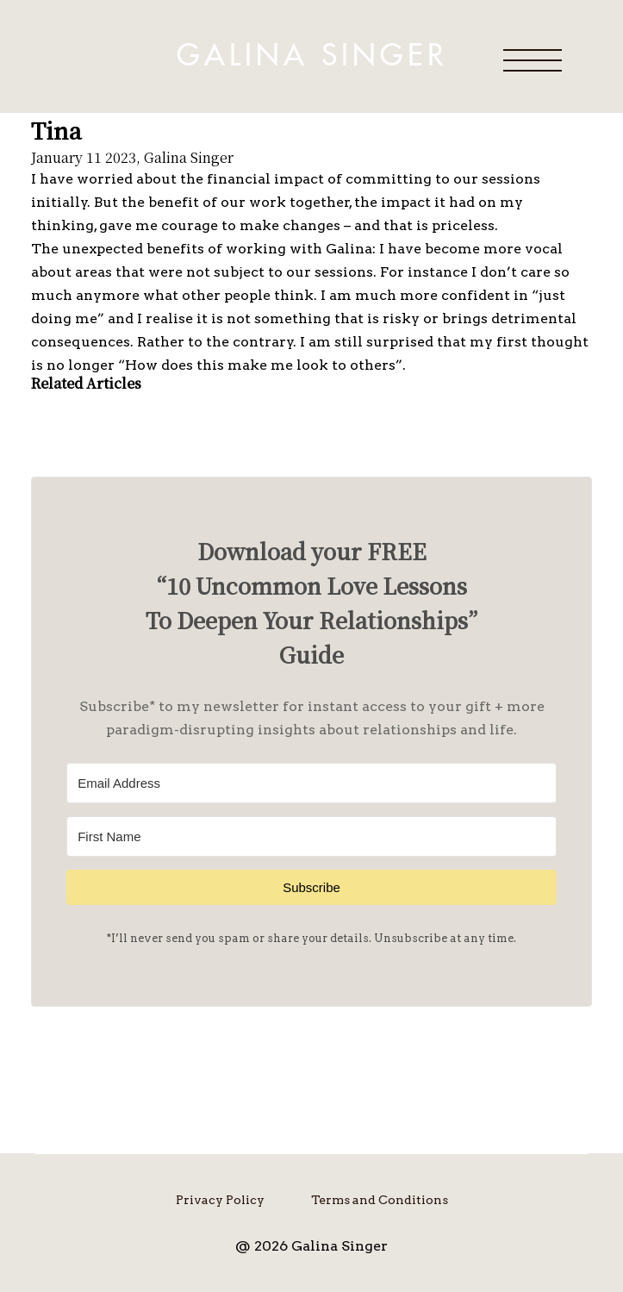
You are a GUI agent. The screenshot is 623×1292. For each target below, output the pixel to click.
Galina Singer (312, 56)
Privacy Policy (220, 1200)
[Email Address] (311, 783)
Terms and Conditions (379, 1200)
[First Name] (311, 836)
